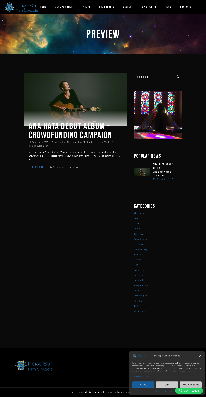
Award (137, 218)
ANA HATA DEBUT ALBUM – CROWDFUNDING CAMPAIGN (70, 131)
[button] (200, 355)
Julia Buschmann (40, 145)
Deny (166, 384)
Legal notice (174, 391)
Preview (99, 142)
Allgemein (139, 213)
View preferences (190, 384)
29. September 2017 (38, 142)
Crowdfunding (59, 142)
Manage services (141, 376)
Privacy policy (113, 392)
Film (69, 142)
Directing (138, 244)
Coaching (138, 234)
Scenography (140, 295)
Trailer (107, 142)
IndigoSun (77, 392)
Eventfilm (138, 254)
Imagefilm (139, 270)
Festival (137, 259)
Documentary (140, 249)
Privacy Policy (162, 391)
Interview (77, 142)
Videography (140, 311)
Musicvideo (88, 142)
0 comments (57, 167)
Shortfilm (138, 301)
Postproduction (141, 285)
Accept (143, 384)
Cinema (138, 228)
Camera (138, 223)
